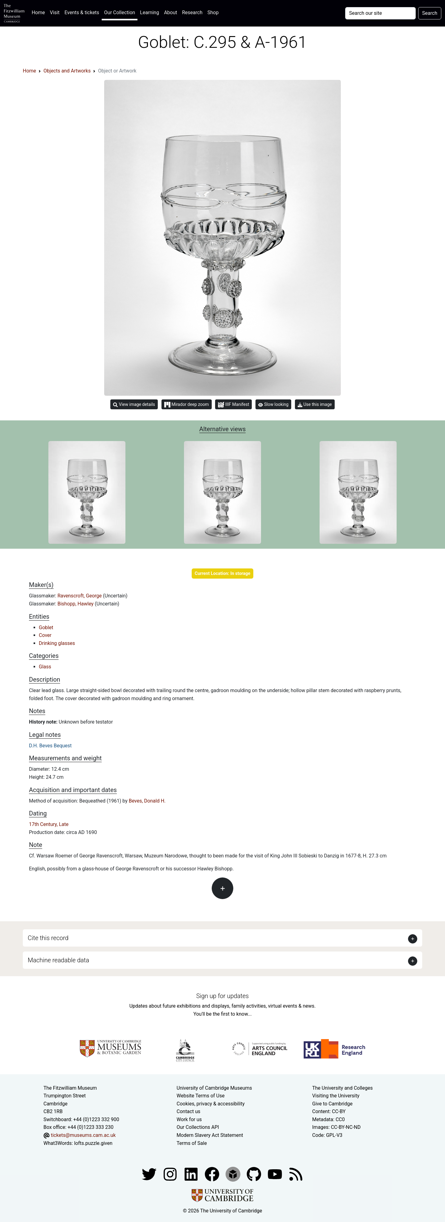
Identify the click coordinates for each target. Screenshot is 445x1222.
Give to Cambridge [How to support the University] (332, 1104)
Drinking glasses (57, 643)
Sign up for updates (222, 996)
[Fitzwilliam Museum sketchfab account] (233, 1174)
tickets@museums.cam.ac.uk (83, 1135)
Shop (212, 12)
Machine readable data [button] (58, 960)
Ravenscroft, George (80, 596)
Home (39, 11)
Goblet (46, 627)
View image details (134, 404)
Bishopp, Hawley (76, 604)
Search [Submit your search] (429, 13)
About (170, 12)
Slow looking (273, 404)
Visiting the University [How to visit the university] (335, 1096)
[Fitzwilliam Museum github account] (254, 1174)
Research (192, 12)
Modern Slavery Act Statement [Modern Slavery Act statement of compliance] (210, 1135)
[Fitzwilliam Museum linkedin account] (212, 1174)
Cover (45, 635)
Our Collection (119, 12)
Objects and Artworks (67, 71)
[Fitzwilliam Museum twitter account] (149, 1174)
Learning (149, 12)
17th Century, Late (48, 824)
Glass (45, 667)
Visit (54, 12)
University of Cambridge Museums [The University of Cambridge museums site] (214, 1088)
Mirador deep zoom (186, 404)
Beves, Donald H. (147, 801)
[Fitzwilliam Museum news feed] (296, 1174)
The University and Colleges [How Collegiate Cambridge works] (342, 1088)
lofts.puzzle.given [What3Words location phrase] (93, 1143)
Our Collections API (198, 1127)
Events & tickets (81, 12)
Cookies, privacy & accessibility (211, 1104)
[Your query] (380, 13)
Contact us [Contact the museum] (188, 1111)
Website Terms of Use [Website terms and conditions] (201, 1096)
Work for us (189, 1119)
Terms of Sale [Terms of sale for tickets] (192, 1143)
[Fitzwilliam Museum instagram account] (170, 1174)
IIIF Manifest (233, 405)
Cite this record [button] (48, 938)
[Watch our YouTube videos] (275, 1174)
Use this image (315, 404)
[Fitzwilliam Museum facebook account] (191, 1174)
